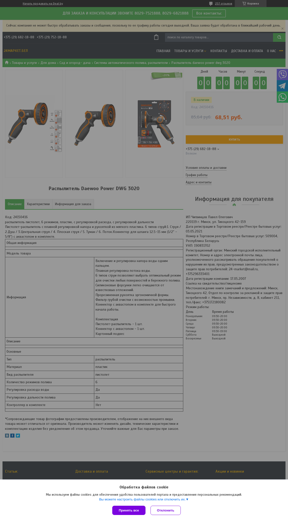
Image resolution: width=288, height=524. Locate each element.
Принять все (129, 510)
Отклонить (165, 510)
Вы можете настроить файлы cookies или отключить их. (142, 499)
